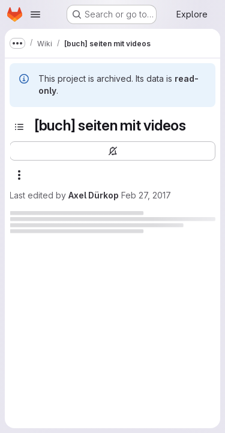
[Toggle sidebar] (19, 127)
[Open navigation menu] (35, 14)
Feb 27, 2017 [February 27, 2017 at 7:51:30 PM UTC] (146, 195)
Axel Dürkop (93, 195)
